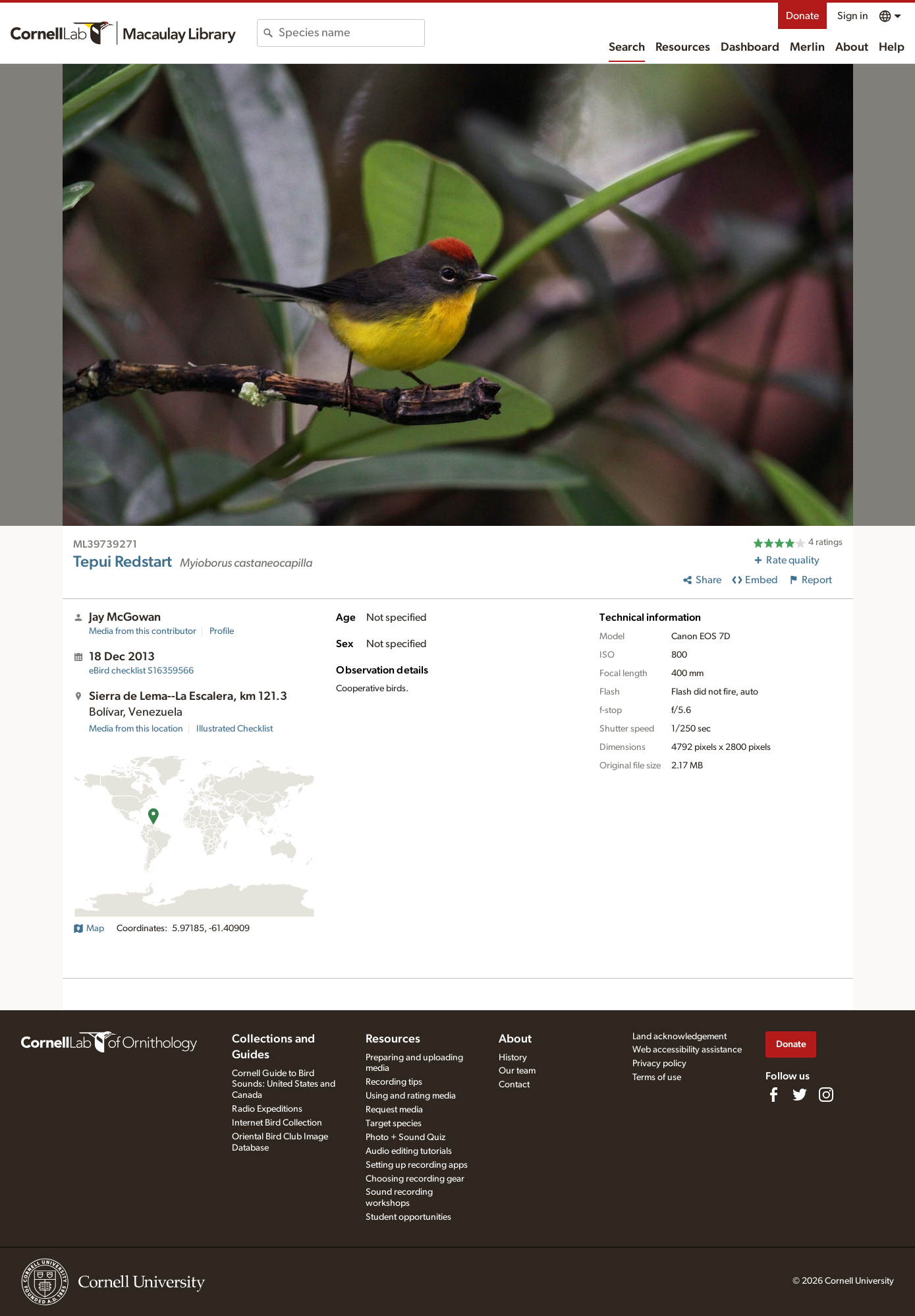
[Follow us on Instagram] (826, 1094)
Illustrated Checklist (234, 728)
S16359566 (141, 670)
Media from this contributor (142, 631)
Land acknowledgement (679, 1036)
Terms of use (656, 1077)
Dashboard (750, 47)
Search (627, 47)
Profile (221, 631)
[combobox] (351, 33)
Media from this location (136, 728)
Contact (514, 1084)
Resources (682, 47)
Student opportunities (408, 1217)
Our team (517, 1070)
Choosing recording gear (415, 1179)
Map (88, 928)
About (851, 47)
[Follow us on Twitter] (800, 1094)
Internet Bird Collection (277, 1123)
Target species (394, 1123)
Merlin (807, 47)
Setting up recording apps (417, 1165)
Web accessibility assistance (687, 1049)
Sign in (852, 16)
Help (891, 47)
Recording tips (394, 1082)
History (513, 1057)
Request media (394, 1109)
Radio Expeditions (267, 1109)
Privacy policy (659, 1063)
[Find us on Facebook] (773, 1094)
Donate (802, 16)
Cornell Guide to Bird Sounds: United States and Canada (283, 1085)
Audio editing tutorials (409, 1151)
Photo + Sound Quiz (405, 1137)
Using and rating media (411, 1096)
